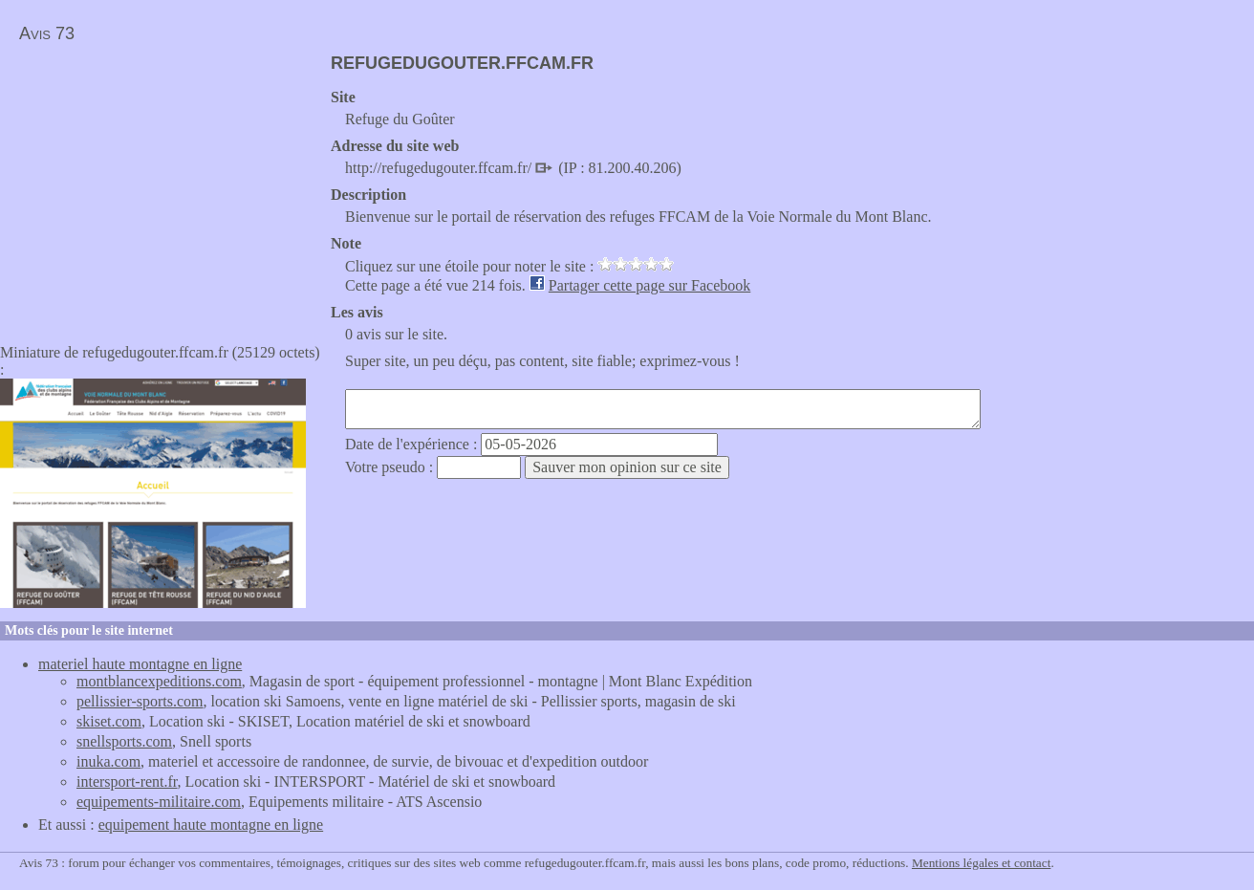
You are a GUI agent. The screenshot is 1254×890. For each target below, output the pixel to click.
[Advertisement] (160, 187)
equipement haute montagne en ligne (210, 824)
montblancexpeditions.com (159, 681)
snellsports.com (124, 741)
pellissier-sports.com (140, 701)
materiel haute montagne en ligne (140, 664)
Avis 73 (47, 33)
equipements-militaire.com (158, 801)
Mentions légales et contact (981, 863)
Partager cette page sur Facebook (649, 285)
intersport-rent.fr (127, 781)
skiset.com (108, 721)
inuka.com (108, 761)
